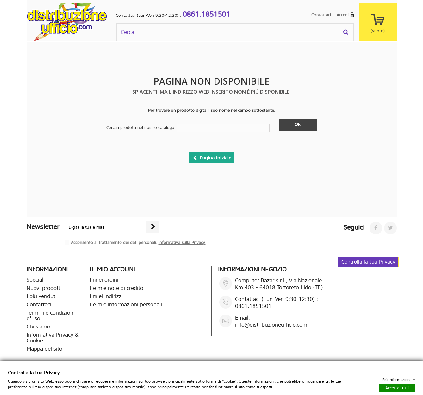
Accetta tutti (397, 387)
